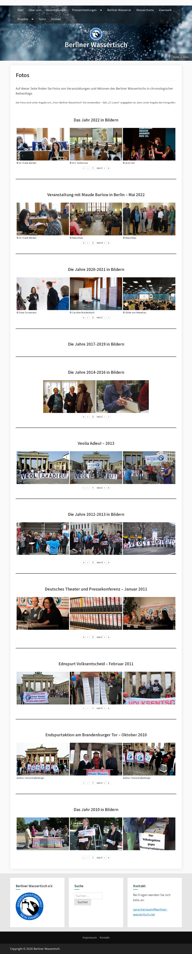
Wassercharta (145, 10)
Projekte (23, 19)
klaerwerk (165, 10)
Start (20, 10)
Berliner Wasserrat (119, 10)
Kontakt (56, 19)
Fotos (42, 19)
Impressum (90, 937)
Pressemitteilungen (84, 10)
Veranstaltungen (56, 10)
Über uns (34, 10)
